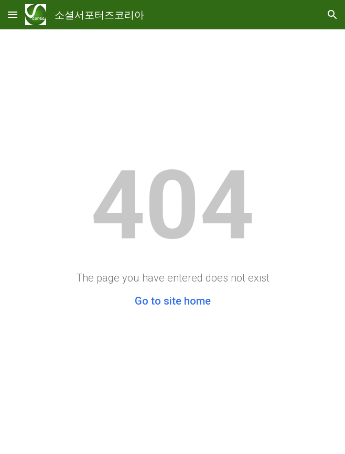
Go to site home (173, 301)
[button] (12, 14)
